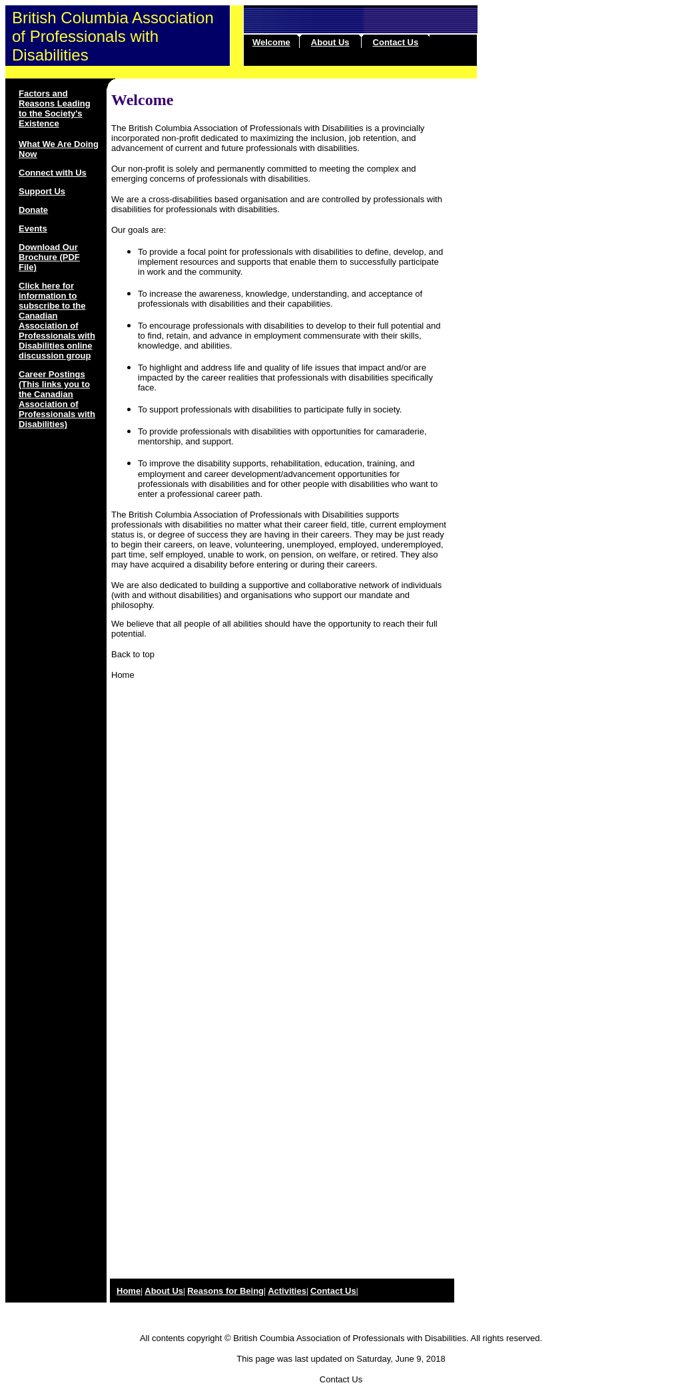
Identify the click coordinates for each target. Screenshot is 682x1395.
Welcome (271, 42)
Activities (287, 1291)
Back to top (133, 654)
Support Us (42, 191)
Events (33, 228)
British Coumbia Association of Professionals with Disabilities (349, 1338)
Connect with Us (53, 173)
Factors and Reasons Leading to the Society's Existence (55, 108)
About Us (330, 42)
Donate (33, 210)
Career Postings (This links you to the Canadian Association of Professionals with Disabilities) (57, 399)
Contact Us (396, 42)
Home (123, 675)
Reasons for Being (225, 1291)
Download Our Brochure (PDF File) (49, 257)
